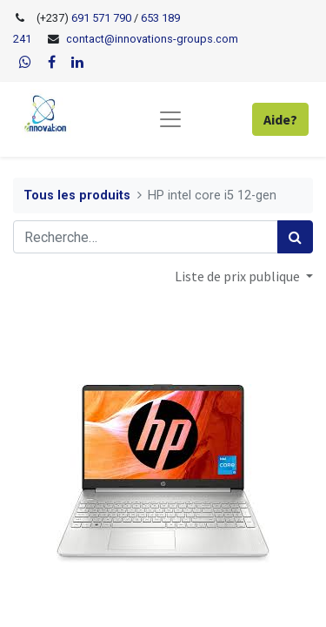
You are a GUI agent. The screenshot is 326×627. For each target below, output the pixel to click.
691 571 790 (100, 17)
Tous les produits (76, 195)
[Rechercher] (295, 236)
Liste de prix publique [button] (239, 276)
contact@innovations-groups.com (152, 38)
